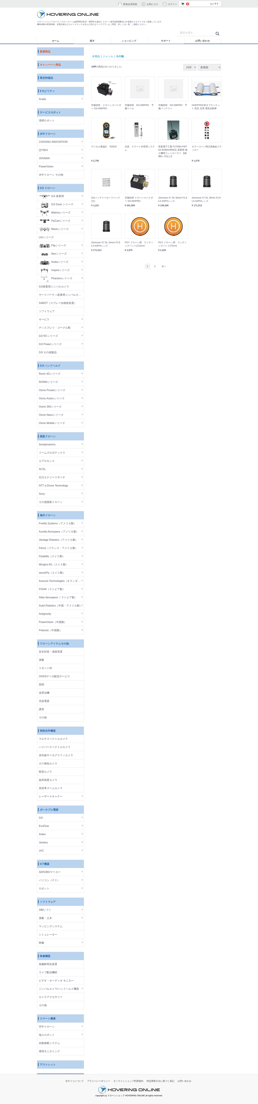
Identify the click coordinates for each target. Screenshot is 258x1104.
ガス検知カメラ (48, 763)
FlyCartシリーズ (54, 221)
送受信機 (44, 693)
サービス (44, 319)
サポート (166, 40)
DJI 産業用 (51, 196)
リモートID (45, 668)
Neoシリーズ (53, 254)
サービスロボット (50, 112)
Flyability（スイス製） (52, 556)
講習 (41, 709)
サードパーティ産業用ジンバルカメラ (61, 295)
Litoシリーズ (46, 237)
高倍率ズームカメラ (51, 788)
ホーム (55, 40)
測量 (41, 660)
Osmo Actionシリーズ (51, 398)
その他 (43, 717)
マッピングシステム (51, 926)
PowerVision (46, 166)
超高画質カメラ (48, 780)
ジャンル (108, 56)
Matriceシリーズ (54, 213)
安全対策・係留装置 (51, 651)
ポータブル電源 (49, 809)
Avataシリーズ (53, 262)
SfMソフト (45, 910)
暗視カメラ (45, 771)
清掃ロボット (47, 120)
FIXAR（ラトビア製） (52, 589)
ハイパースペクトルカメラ (54, 747)
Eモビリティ (47, 91)
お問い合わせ (202, 40)
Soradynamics (47, 444)
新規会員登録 (127, 4)
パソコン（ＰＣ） (49, 880)
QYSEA (43, 150)
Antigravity (45, 614)
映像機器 (45, 956)
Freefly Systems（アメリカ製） (57, 523)
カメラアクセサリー (51, 997)
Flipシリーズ (52, 246)
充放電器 (44, 701)
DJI (41, 818)
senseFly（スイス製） (52, 572)
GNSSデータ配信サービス (54, 676)
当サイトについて (74, 1081)
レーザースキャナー (51, 796)
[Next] (163, 266)
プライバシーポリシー (98, 1081)
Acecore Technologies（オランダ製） (61, 581)
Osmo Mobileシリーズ (52, 423)
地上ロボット (47, 1035)
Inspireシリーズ (54, 270)
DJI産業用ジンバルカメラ (54, 286)
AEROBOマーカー (50, 872)
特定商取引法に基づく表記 (160, 1081)
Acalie (42, 99)
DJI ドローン (47, 188)
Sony (42, 494)
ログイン (169, 4)
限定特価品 (46, 78)
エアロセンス (47, 461)
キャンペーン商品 (50, 64)
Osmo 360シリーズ (50, 406)
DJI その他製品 (48, 352)
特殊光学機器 (48, 731)
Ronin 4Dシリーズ (49, 373)
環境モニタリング (49, 1051)
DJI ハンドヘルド (50, 365)
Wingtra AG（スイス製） (53, 564)
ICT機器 (44, 864)
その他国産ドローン (51, 502)
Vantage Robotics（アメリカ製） (58, 540)
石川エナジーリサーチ (52, 477)
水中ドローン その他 (51, 175)
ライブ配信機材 (48, 972)
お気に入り (149, 4)
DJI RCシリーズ (48, 336)
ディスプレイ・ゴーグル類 (54, 327)
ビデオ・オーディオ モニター (56, 980)
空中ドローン (47, 1026)
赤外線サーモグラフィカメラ (56, 755)
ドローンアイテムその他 (54, 643)
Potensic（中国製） (50, 630)
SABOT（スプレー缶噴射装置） (58, 303)
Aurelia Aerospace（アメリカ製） (59, 531)
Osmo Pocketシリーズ (52, 390)
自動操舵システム (49, 1043)
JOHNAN (44, 158)
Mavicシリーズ (54, 229)
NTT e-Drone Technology (53, 485)
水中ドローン (48, 134)
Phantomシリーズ (55, 278)
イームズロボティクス (52, 452)
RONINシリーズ (48, 382)
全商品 (96, 56)
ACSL (42, 469)
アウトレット (48, 1064)
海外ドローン (48, 515)
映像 (41, 943)
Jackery (43, 842)
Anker (42, 834)
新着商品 (45, 51)
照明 (41, 684)
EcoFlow (44, 826)
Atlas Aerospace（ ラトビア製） (58, 597)
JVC (41, 850)
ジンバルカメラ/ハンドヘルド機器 (59, 989)
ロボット (44, 888)
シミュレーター (48, 934)
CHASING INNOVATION (53, 142)
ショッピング (129, 40)
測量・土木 (45, 918)
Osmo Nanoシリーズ (51, 415)
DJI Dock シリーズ (56, 204)
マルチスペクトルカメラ (53, 739)
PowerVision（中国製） (53, 622)
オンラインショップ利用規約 (128, 1081)
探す (92, 40)
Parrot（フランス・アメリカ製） (58, 548)
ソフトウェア (47, 311)
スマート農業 (48, 1018)
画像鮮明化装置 (48, 964)
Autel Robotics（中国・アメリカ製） (60, 605)
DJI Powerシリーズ (50, 344)
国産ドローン (48, 436)
